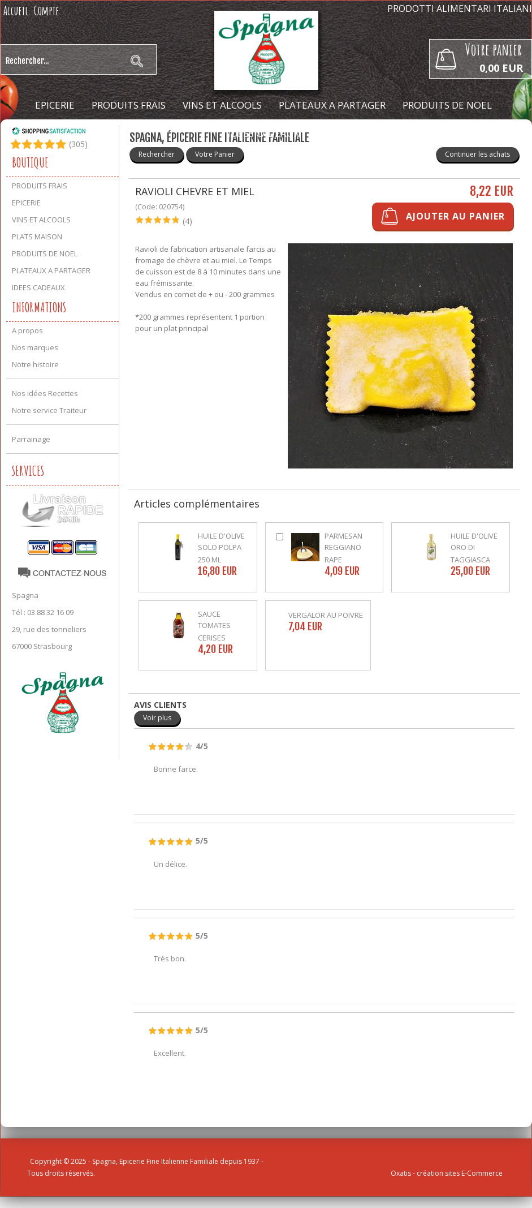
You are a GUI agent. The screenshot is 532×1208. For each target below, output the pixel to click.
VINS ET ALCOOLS (222, 104)
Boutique (30, 162)
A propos (27, 330)
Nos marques (35, 347)
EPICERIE (55, 104)
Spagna (25, 595)
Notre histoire (35, 364)
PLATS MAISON (37, 236)
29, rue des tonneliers (49, 629)
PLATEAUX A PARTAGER (332, 104)
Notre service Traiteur (49, 410)
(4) (187, 221)
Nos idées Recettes (45, 393)
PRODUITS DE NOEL (447, 104)
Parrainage (31, 439)
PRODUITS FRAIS (129, 104)
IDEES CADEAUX (264, 133)
